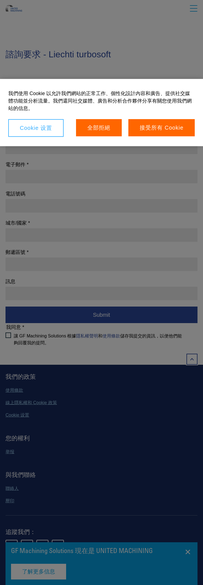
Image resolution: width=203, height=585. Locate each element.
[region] (101, 112)
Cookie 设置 (36, 128)
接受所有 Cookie (161, 128)
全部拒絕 (98, 128)
